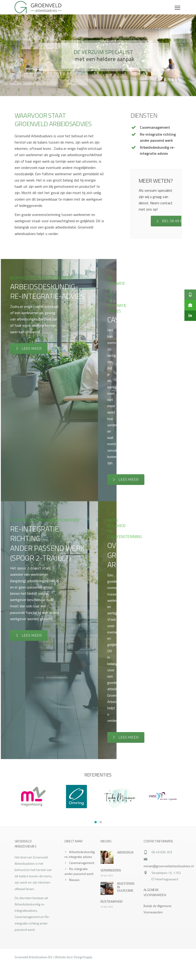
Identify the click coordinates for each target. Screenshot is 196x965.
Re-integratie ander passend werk (79, 871)
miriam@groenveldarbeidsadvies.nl (169, 866)
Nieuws (74, 879)
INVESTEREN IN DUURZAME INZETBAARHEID (117, 892)
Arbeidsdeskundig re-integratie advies (79, 854)
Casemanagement (81, 862)
